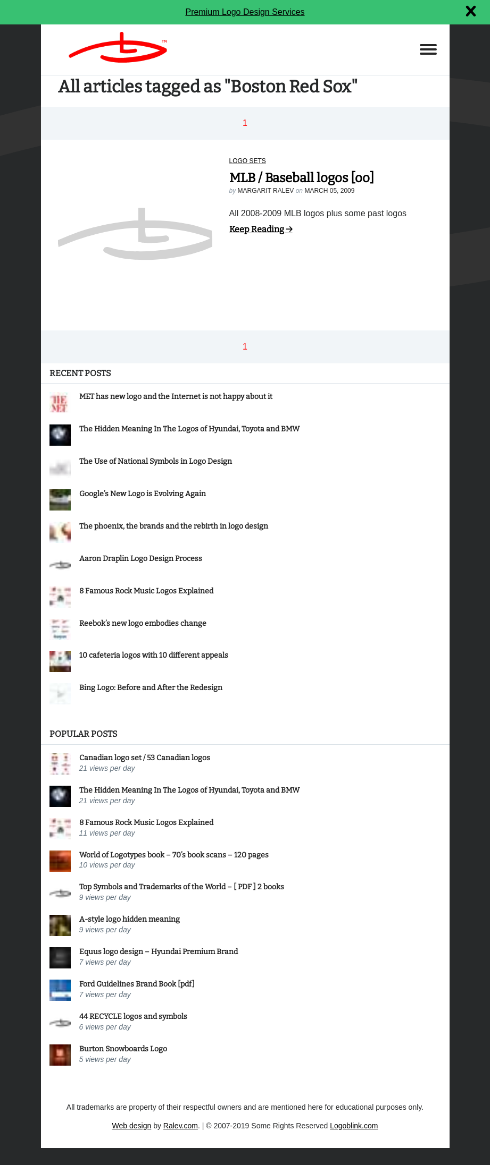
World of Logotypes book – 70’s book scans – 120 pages (174, 855)
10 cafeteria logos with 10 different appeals (153, 655)
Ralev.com (180, 1125)
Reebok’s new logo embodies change (142, 623)
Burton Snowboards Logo (123, 1048)
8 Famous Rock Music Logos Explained (146, 591)
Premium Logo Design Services (244, 11)
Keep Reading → (261, 229)
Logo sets (247, 161)
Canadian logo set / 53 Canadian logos (144, 757)
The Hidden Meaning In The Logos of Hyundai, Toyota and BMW (189, 428)
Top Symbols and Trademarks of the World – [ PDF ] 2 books (181, 886)
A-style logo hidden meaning (129, 919)
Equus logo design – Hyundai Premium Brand (158, 951)
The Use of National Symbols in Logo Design (155, 461)
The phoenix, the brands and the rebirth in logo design (173, 526)
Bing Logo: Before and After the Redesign (150, 687)
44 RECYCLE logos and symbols (133, 1016)
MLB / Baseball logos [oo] (301, 178)
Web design (132, 1125)
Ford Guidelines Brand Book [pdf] (137, 984)
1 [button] (245, 122)
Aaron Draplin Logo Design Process (140, 558)
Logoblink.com (354, 1125)
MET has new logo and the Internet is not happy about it (175, 396)
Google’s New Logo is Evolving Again (142, 493)
